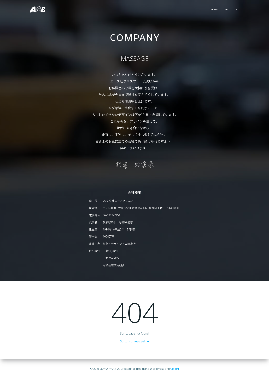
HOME (214, 9)
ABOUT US (231, 9)
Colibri (174, 369)
